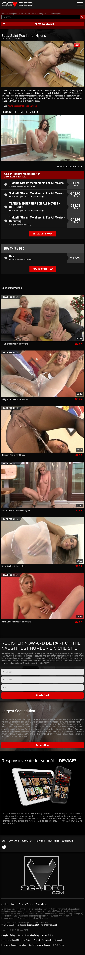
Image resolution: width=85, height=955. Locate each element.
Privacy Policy (41, 904)
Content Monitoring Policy (28, 935)
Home (3, 14)
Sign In (13, 904)
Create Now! (42, 695)
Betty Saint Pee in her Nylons (50, 14)
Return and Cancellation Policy (13, 945)
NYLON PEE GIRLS (28, 14)
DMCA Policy (58, 945)
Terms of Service (26, 904)
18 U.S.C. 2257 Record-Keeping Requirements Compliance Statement (29, 925)
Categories (13, 14)
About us (27, 840)
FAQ (3, 840)
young (10, 106)
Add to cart (40, 268)
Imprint (40, 840)
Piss (22, 106)
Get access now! (42, 233)
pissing (16, 106)
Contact (14, 840)
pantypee (32, 106)
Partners (53, 840)
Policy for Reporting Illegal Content (48, 940)
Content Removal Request (39, 945)
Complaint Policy (8, 935)
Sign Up (4, 904)
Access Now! (42, 745)
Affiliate (67, 840)
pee (26, 106)
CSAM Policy (47, 935)
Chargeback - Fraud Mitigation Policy (16, 940)
